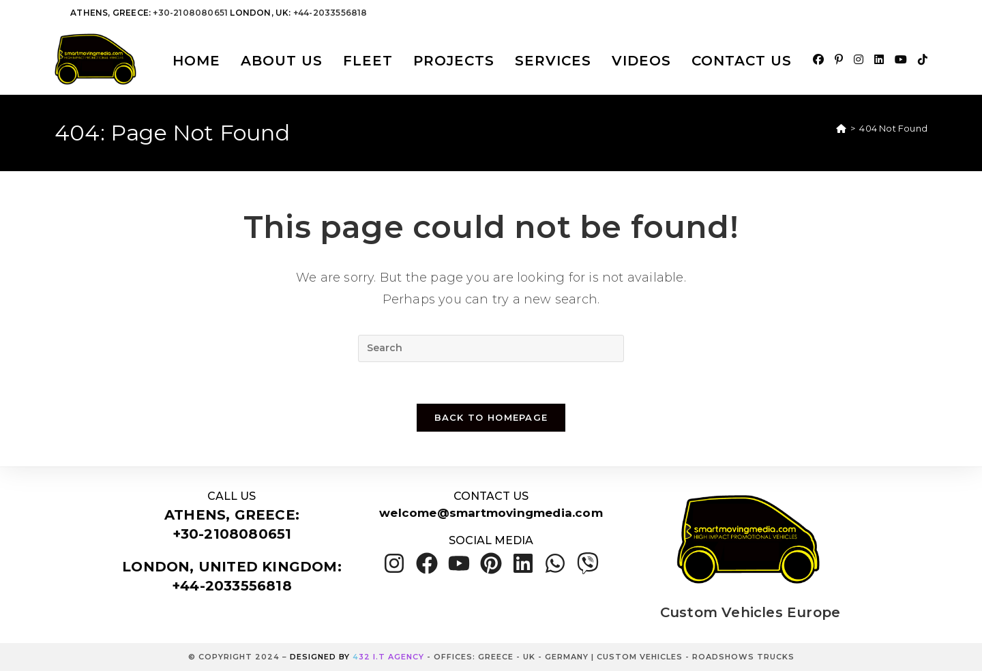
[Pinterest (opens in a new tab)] (838, 59)
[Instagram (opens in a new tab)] (858, 59)
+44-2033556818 (330, 13)
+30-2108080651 (190, 13)
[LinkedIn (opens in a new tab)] (879, 59)
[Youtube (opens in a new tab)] (900, 59)
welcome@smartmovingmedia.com (491, 513)
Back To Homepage (491, 417)
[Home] (841, 128)
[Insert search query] (491, 348)
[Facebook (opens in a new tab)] (818, 59)
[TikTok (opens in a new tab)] (922, 59)
